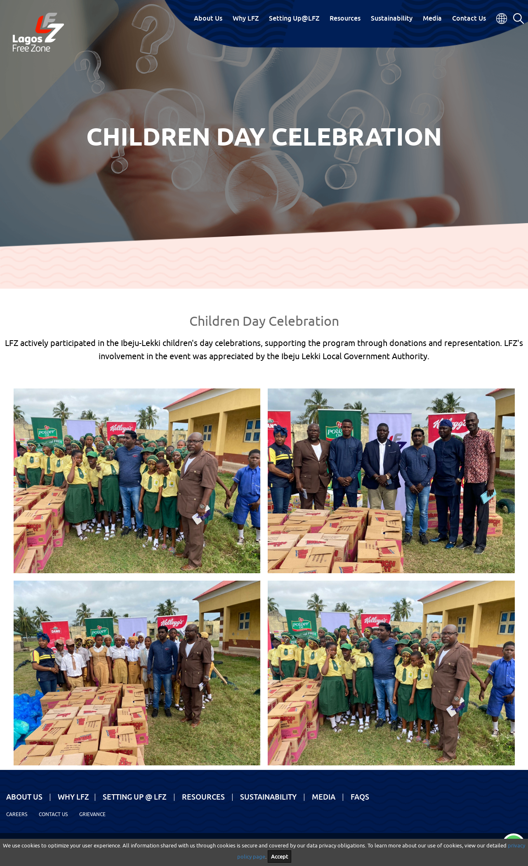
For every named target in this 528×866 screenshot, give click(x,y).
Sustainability (391, 18)
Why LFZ (246, 18)
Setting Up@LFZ (294, 18)
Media (432, 18)
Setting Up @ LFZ (135, 796)
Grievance (92, 814)
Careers (16, 814)
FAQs (360, 796)
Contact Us (469, 18)
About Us (208, 18)
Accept (279, 856)
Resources (345, 18)
